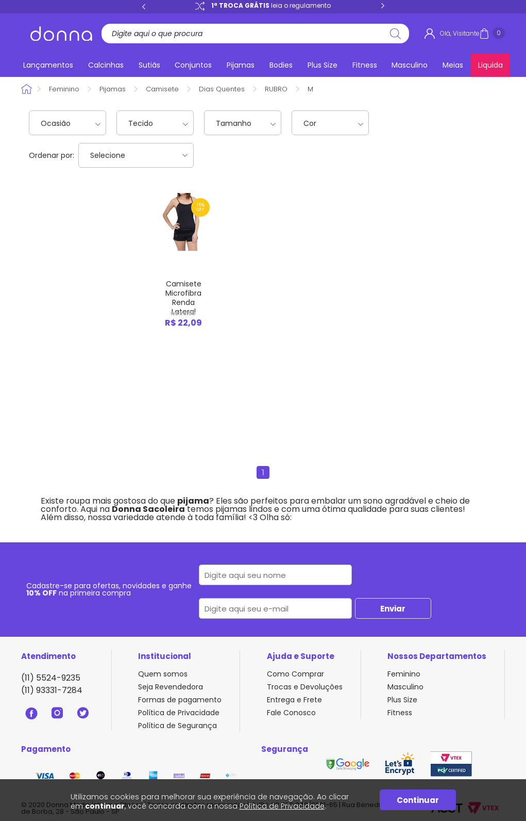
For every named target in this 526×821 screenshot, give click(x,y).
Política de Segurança (177, 725)
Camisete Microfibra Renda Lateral (183, 298)
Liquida (490, 65)
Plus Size (322, 65)
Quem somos (163, 674)
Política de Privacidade (178, 712)
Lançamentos (48, 65)
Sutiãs (149, 65)
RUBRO (276, 89)
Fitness (364, 65)
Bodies (281, 65)
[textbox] (251, 33)
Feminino (64, 89)
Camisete (162, 89)
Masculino (410, 65)
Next (382, 6)
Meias (453, 65)
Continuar (418, 800)
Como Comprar (295, 674)
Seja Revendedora (170, 687)
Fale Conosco (291, 712)
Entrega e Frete (294, 700)
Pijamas (240, 65)
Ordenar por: (51, 155)
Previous (143, 6)
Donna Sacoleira (27, 89)
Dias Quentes (222, 89)
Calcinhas (106, 65)
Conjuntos (193, 65)
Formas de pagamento (180, 700)
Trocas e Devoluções (305, 687)
